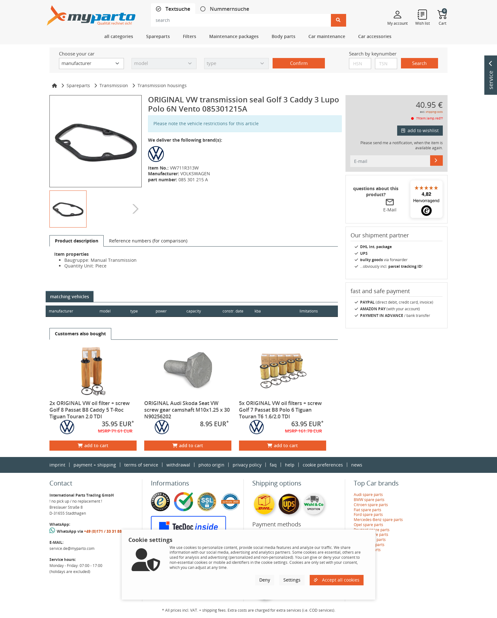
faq (273, 465)
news (356, 465)
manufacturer (61, 311)
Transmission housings (162, 85)
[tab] (173, 9)
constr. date (234, 311)
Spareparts (78, 85)
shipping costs (434, 111)
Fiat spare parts (367, 509)
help (289, 465)
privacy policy (247, 465)
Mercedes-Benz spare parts (378, 519)
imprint (57, 465)
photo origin (211, 465)
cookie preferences (323, 465)
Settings (291, 580)
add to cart (93, 445)
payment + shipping (95, 465)
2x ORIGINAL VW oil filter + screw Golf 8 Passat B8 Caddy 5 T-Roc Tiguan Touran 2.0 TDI (89, 410)
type (134, 311)
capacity (194, 311)
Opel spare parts (368, 524)
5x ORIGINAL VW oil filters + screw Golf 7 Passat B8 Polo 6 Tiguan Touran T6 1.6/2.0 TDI (280, 410)
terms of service (141, 465)
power (161, 311)
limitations (308, 311)
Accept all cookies (336, 580)
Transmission (114, 85)
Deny (264, 580)
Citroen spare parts (371, 504)
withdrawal (178, 465)
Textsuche (177, 9)
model (105, 311)
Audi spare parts (368, 494)
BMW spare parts (369, 499)
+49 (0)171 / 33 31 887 (104, 531)
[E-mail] (436, 160)
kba (272, 311)
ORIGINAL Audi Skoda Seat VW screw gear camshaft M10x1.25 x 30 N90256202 (187, 410)
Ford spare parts (368, 514)
